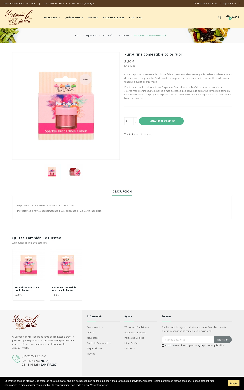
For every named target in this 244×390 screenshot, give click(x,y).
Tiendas (91, 353)
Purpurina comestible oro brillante (27, 289)
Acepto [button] (233, 383)
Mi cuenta (129, 348)
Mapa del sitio (94, 348)
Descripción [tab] (122, 191)
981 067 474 (52, 3)
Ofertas (91, 332)
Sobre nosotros (95, 327)
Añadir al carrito (162, 121)
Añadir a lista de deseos (137, 134)
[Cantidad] (129, 121)
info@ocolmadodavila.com (21, 3)
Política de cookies (134, 337)
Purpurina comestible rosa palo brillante (64, 289)
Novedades (93, 337)
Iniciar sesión (131, 343)
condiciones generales (187, 345)
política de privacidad (213, 345)
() (205, 3)
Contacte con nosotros (99, 343)
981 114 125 (77, 3)
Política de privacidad (135, 332)
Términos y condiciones (136, 327)
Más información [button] (99, 385)
